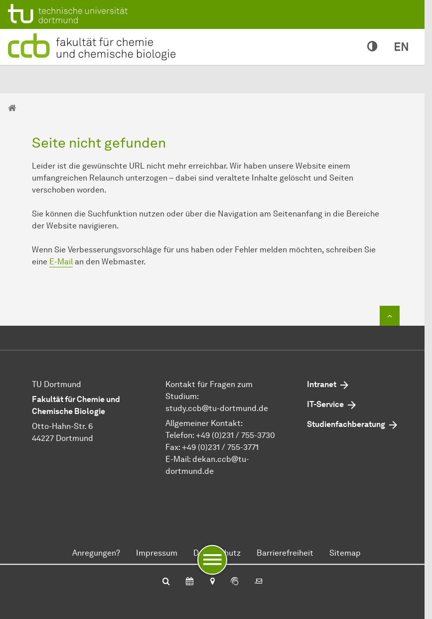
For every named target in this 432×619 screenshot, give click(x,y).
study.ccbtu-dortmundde (216, 408)
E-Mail (61, 261)
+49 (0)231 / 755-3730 (235, 435)
